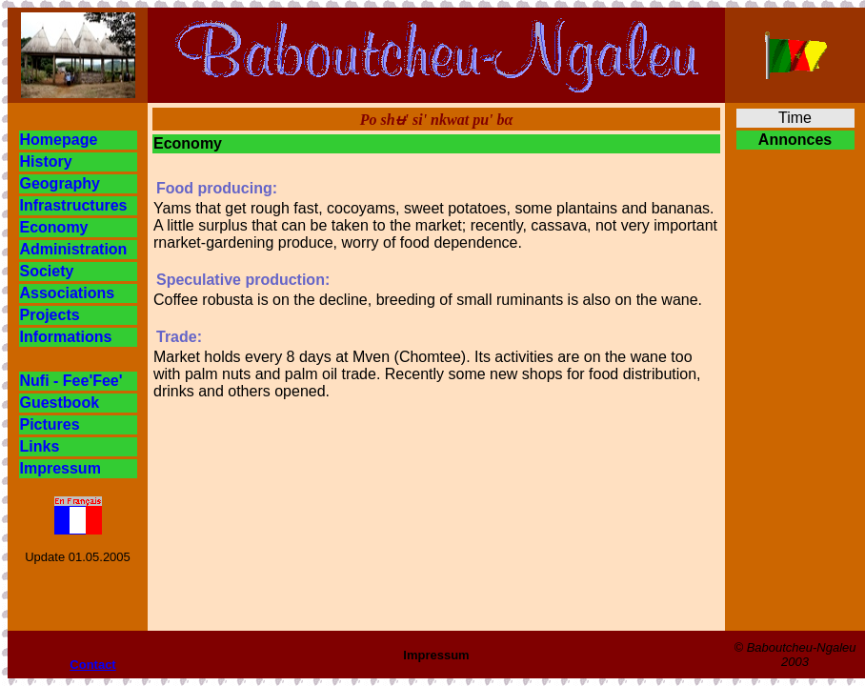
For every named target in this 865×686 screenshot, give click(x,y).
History (46, 161)
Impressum (60, 468)
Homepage (59, 139)
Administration (74, 249)
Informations (66, 337)
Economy (54, 227)
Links (40, 446)
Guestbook (60, 402)
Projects (50, 315)
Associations (67, 293)
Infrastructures (74, 205)
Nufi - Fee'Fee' (71, 381)
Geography (60, 183)
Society (47, 271)
